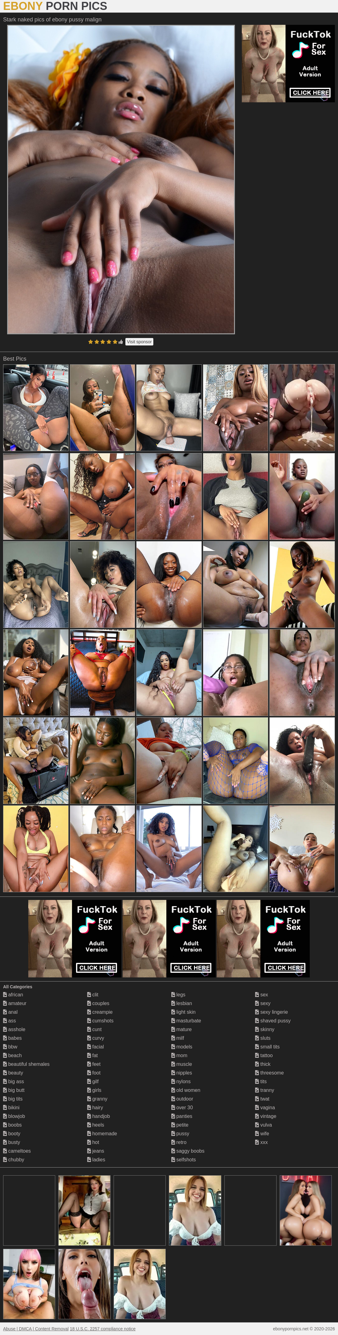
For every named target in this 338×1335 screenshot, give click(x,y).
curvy (95, 1038)
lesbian (181, 1003)
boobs (12, 1125)
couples (98, 1003)
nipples (181, 1072)
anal (10, 1012)
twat (262, 1098)
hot (93, 1142)
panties (181, 1116)
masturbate (186, 1020)
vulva (263, 1125)
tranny (264, 1090)
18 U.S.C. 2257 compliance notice (103, 1328)
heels (95, 1125)
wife (262, 1133)
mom (179, 1055)
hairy (95, 1107)
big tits (13, 1098)
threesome (269, 1072)
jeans (95, 1151)
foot (94, 1072)
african (13, 994)
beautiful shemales (26, 1064)
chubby (13, 1159)
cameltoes (17, 1151)
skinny (264, 1029)
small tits (267, 1046)
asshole (14, 1029)
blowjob (14, 1116)
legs (178, 994)
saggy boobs (188, 1151)
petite (180, 1125)
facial (95, 1046)
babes (12, 1038)
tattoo (264, 1055)
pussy (180, 1133)
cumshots (100, 1020)
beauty (13, 1072)
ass (9, 1020)
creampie (100, 1012)
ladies (96, 1159)
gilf (93, 1081)
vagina (265, 1107)
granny (97, 1098)
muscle (181, 1064)
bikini (11, 1107)
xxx (261, 1142)
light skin (183, 1012)
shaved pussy (273, 1020)
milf (177, 1038)
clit (92, 994)
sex (261, 994)
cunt (94, 1029)
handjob (98, 1116)
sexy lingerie (271, 1012)
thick (262, 1064)
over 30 (182, 1107)
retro (179, 1142)
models (181, 1046)
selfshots (183, 1159)
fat (92, 1055)
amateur (14, 1003)
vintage (265, 1116)
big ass (13, 1081)
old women (186, 1090)
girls (94, 1090)
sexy (262, 1003)
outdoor (182, 1098)
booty (11, 1133)
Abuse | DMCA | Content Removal (36, 1328)
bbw (10, 1046)
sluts (262, 1038)
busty (11, 1142)
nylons (181, 1081)
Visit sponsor (139, 341)
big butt (14, 1090)
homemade (102, 1133)
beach (12, 1055)
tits (261, 1081)
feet (94, 1064)
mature (181, 1029)
